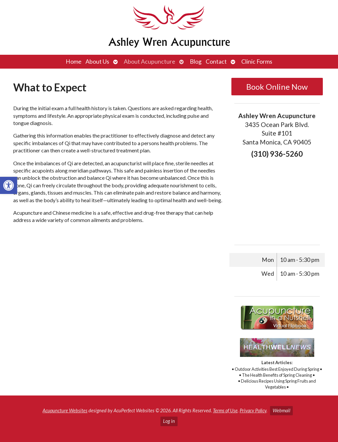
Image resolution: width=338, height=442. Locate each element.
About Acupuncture (149, 61)
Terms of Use (225, 410)
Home (74, 61)
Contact (216, 61)
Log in (169, 421)
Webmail (281, 410)
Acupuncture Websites (65, 410)
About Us (97, 61)
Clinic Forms (256, 61)
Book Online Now (277, 86)
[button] (8, 185)
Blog (196, 61)
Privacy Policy (253, 410)
